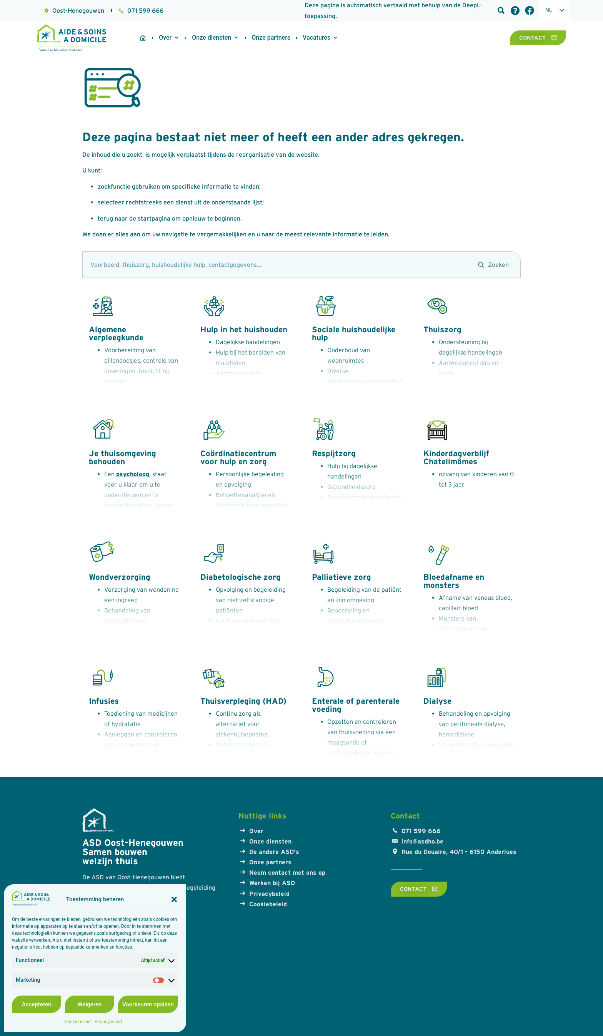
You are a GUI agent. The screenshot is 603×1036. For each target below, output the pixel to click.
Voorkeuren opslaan (148, 1004)
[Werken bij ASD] (316, 37)
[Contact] (538, 37)
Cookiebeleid (77, 1021)
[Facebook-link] (529, 10)
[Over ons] (165, 37)
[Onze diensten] (211, 37)
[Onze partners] (271, 37)
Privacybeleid (108, 1021)
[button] (174, 899)
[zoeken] (276, 265)
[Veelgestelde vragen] (515, 10)
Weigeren (90, 1004)
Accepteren (37, 1004)
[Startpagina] (143, 38)
